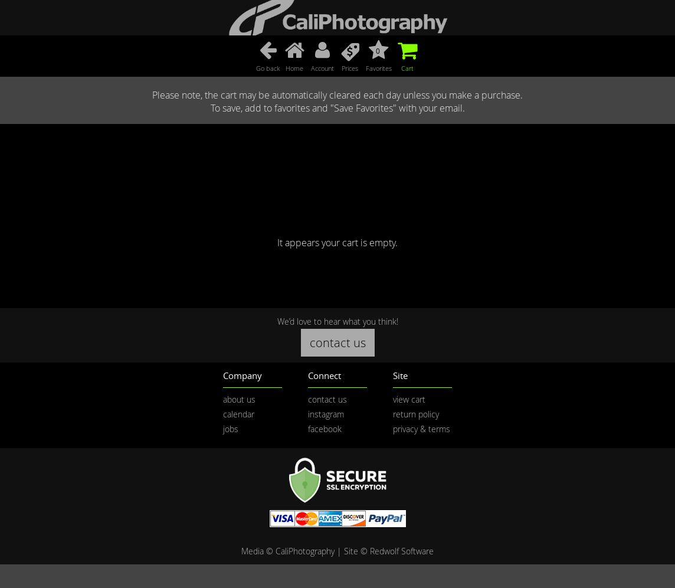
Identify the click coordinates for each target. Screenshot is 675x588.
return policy (416, 414)
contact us (338, 343)
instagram (326, 414)
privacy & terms (421, 429)
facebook (325, 429)
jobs (230, 429)
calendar (238, 414)
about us (239, 399)
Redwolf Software (402, 551)
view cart (409, 399)
